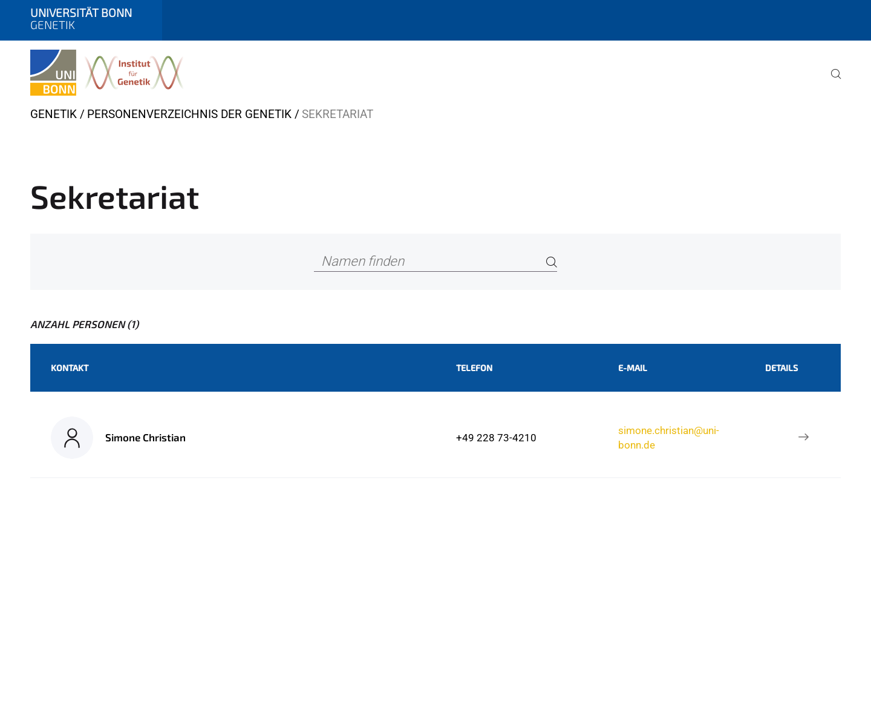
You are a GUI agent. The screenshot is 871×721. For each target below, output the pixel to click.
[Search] (551, 262)
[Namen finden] (435, 262)
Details (781, 368)
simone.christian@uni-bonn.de (668, 437)
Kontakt (69, 368)
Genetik (53, 114)
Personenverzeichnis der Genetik (189, 114)
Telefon (474, 368)
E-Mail (632, 368)
